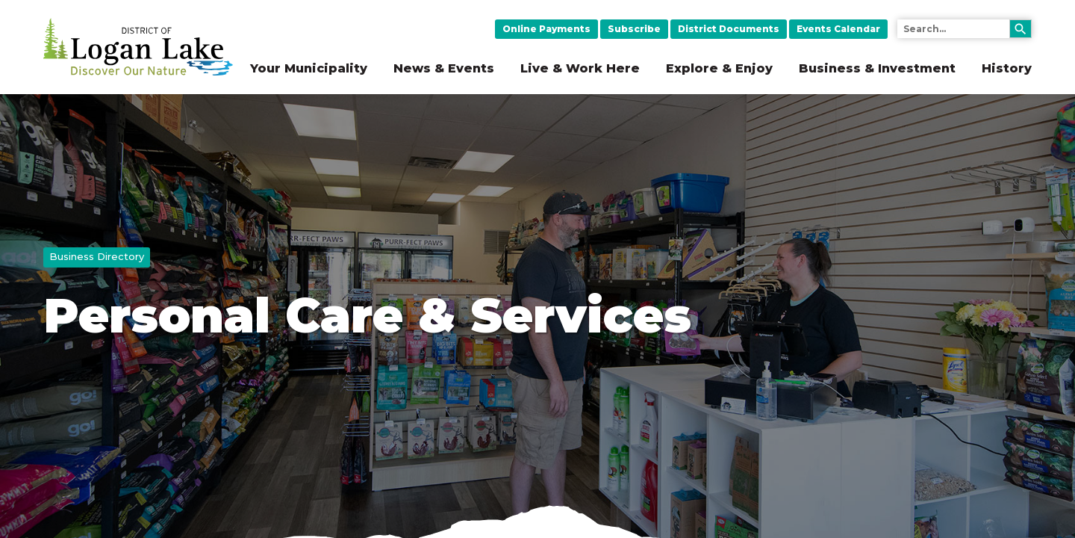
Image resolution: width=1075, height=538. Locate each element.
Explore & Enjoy (719, 68)
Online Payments (546, 28)
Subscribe (634, 28)
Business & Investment (877, 68)
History (1007, 68)
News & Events (443, 68)
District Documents (728, 28)
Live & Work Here (580, 68)
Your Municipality (308, 68)
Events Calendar (838, 28)
